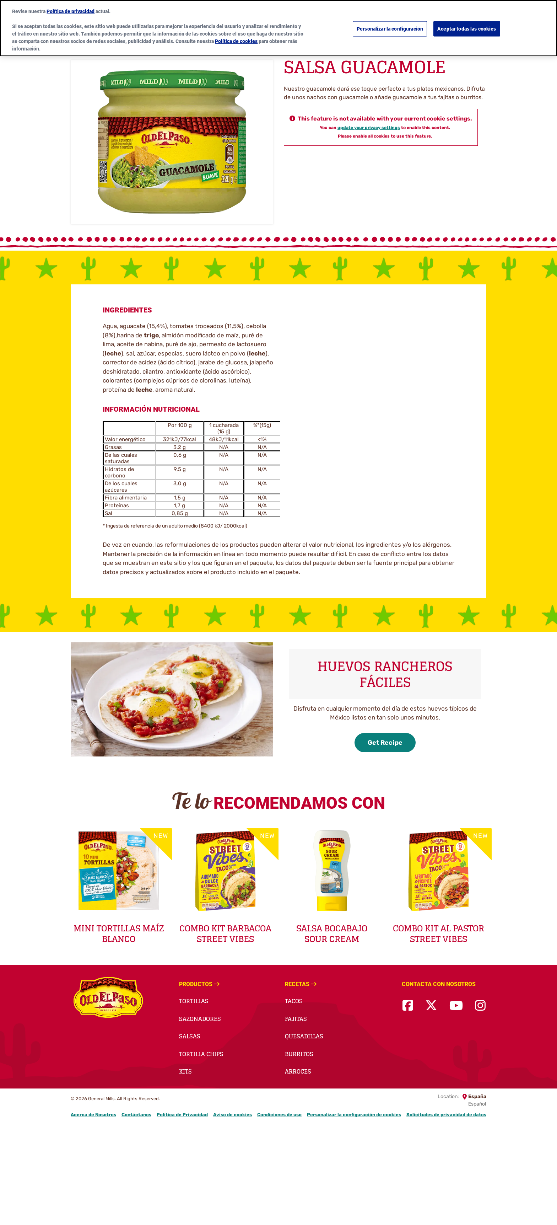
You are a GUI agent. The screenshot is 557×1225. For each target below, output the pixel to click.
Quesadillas (304, 1036)
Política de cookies (236, 41)
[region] (278, 28)
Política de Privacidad (182, 1114)
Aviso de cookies (232, 1114)
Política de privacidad (70, 11)
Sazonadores (200, 1019)
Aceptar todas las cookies (466, 29)
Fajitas (296, 1019)
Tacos (294, 1001)
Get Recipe (385, 743)
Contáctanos (136, 1114)
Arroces (298, 1071)
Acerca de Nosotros (93, 1114)
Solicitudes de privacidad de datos (446, 1114)
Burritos (299, 1054)
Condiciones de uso (279, 1114)
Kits (185, 1071)
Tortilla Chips (201, 1054)
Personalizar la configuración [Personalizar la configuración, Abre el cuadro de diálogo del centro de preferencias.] (390, 29)
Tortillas (194, 1001)
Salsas (189, 1036)
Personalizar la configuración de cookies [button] (354, 1114)
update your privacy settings (368, 127)
